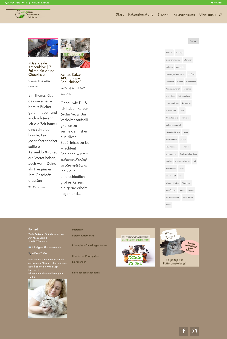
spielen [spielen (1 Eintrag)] (169, 161)
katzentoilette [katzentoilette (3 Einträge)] (171, 110)
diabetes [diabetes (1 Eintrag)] (169, 67)
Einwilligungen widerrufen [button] (86, 272)
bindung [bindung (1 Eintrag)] (179, 52)
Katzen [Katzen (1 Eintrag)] (180, 81)
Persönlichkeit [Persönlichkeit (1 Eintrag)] (171, 139)
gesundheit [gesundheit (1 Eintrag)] (180, 67)
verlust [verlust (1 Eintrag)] (182, 190)
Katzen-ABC (33, 86)
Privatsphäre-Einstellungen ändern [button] (89, 245)
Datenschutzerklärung (83, 235)
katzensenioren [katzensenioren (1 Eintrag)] (184, 96)
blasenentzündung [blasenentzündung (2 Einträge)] (173, 59)
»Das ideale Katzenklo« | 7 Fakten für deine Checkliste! (41, 68)
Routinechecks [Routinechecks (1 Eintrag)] (171, 146)
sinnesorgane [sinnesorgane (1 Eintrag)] (171, 154)
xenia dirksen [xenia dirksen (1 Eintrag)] (188, 197)
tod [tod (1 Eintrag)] (194, 161)
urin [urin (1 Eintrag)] (180, 175)
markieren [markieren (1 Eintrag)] (185, 117)
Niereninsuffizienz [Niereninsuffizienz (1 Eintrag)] (173, 132)
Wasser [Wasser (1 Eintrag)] (191, 190)
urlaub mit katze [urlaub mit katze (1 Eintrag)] (172, 183)
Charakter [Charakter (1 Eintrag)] (188, 59)
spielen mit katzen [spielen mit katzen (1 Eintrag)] (182, 161)
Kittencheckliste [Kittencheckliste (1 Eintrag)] (172, 117)
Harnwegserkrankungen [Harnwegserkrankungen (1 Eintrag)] (175, 74)
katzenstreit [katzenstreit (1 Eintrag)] (186, 103)
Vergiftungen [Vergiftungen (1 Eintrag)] (171, 190)
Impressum (77, 229)
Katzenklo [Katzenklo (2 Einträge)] (187, 88)
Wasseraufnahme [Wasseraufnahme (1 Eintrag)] (172, 197)
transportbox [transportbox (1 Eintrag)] (171, 168)
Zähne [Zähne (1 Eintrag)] (168, 204)
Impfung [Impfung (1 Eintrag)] (191, 74)
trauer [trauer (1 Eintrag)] (182, 168)
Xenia (35, 80)
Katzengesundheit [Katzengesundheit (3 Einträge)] (173, 88)
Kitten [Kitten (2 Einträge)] (182, 110)
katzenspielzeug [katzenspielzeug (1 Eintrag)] (172, 103)
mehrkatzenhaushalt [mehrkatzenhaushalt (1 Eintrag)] (173, 125)
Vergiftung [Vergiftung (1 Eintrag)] (186, 183)
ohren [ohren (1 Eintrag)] (186, 132)
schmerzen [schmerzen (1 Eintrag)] (185, 146)
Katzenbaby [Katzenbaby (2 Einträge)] (191, 81)
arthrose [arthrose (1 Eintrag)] (169, 52)
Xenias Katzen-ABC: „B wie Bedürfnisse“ (72, 78)
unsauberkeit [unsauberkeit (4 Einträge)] (171, 175)
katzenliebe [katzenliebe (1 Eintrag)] (170, 96)
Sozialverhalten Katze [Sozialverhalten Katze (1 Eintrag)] (188, 154)
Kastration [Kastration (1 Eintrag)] (170, 81)
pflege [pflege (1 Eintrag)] (183, 139)
